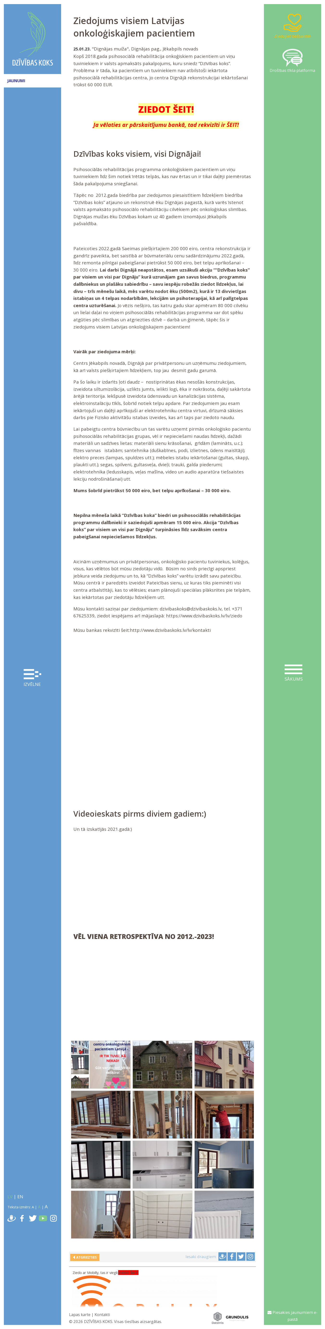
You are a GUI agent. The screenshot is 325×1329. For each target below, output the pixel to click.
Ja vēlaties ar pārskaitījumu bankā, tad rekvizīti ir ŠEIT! (166, 125)
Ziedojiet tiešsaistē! (292, 26)
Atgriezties (86, 1257)
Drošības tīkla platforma (292, 61)
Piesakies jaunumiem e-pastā (293, 1316)
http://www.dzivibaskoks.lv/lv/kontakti (170, 630)
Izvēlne (32, 678)
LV (10, 1196)
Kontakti (102, 1314)
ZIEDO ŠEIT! (128, 1272)
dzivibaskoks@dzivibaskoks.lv (191, 609)
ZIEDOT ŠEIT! (166, 109)
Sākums (293, 673)
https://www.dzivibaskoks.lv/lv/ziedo (204, 616)
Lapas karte (79, 1314)
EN (20, 1196)
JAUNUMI (16, 80)
